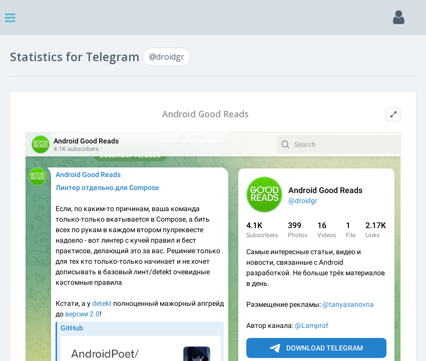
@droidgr (166, 56)
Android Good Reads (205, 114)
